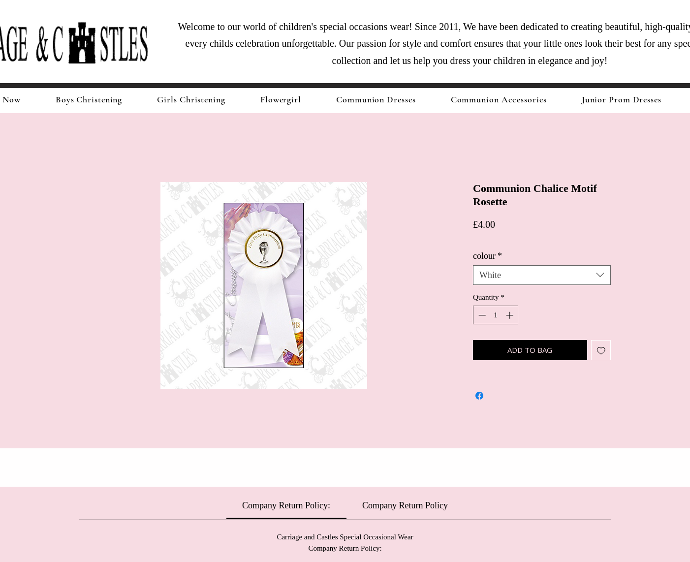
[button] (191, 99)
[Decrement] (481, 315)
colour (487, 256)
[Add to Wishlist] (601, 350)
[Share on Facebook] (479, 396)
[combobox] (542, 275)
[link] (286, 505)
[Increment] (510, 315)
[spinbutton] (496, 315)
